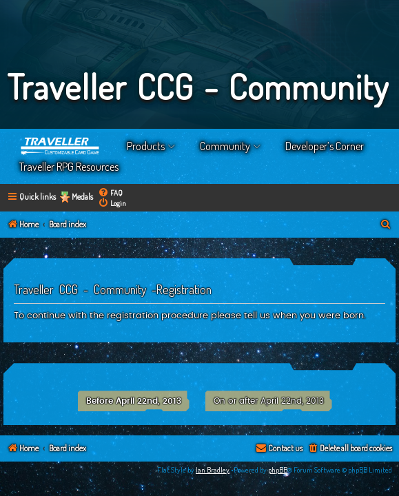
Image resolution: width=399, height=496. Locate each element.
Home (60, 146)
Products (146, 146)
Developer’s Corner (324, 146)
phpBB (277, 470)
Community (225, 146)
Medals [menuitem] (82, 197)
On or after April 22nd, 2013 (269, 401)
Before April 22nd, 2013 (133, 401)
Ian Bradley (212, 470)
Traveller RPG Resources (69, 167)
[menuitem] (110, 192)
